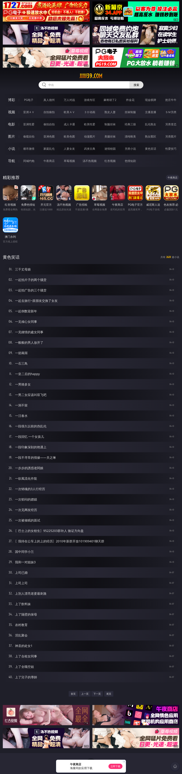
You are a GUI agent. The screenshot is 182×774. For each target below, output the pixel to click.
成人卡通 (69, 124)
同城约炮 (28, 161)
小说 (11, 148)
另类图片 (170, 136)
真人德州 (49, 100)
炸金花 (130, 100)
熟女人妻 (110, 112)
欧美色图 (69, 136)
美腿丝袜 (110, 136)
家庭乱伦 (49, 149)
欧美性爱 (89, 124)
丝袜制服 (130, 112)
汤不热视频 (90, 161)
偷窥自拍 (28, 136)
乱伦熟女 (150, 124)
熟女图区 (150, 136)
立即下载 (115, 766)
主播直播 (150, 112)
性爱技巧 (170, 149)
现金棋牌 (150, 100)
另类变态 (170, 124)
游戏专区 (89, 100)
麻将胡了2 (110, 100)
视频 (11, 112)
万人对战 (69, 100)
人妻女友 (69, 149)
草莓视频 (69, 161)
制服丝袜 (110, 124)
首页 (73, 693)
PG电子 (28, 100)
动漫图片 (89, 136)
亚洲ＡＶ (28, 112)
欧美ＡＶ (69, 112)
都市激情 (28, 149)
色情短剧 (130, 161)
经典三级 (130, 124)
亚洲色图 (49, 136)
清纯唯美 (130, 136)
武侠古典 (89, 149)
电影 (11, 124)
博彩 (11, 99)
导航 (11, 160)
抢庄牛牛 (170, 100)
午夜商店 (49, 161)
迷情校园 (110, 149)
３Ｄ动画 (89, 112)
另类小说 (130, 149)
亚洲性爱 (28, 124)
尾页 (108, 693)
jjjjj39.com (91, 76)
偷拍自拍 (49, 124)
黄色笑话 (150, 149)
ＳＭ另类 (170, 112)
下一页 (97, 693)
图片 (11, 136)
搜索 (136, 85)
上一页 (85, 693)
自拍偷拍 (49, 112)
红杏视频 (110, 161)
